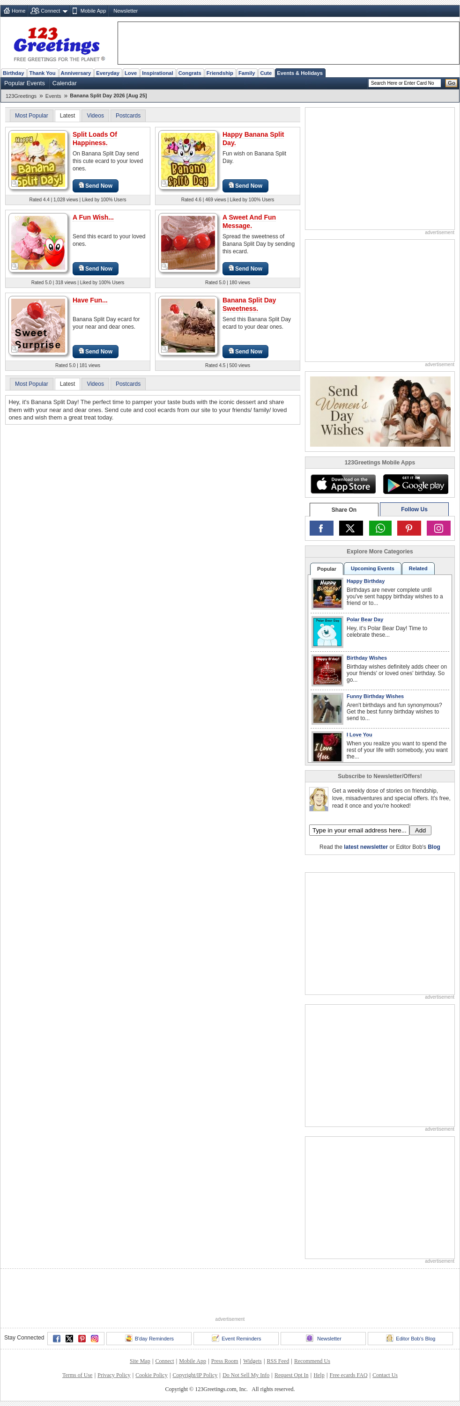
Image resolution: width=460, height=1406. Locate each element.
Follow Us (414, 509)
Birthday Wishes (367, 658)
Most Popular (31, 115)
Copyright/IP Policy (194, 1375)
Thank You (42, 73)
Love (131, 73)
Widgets (252, 1361)
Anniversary (76, 73)
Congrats (189, 73)
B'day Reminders (149, 1338)
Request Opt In (292, 1375)
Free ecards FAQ (348, 1375)
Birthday (13, 73)
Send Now (95, 185)
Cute (266, 73)
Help (318, 1375)
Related (418, 568)
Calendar (64, 83)
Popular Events (24, 83)
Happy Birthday (366, 581)
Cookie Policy (151, 1375)
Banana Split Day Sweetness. (249, 304)
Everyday (107, 73)
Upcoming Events (372, 568)
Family (246, 73)
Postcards (128, 115)
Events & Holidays (300, 73)
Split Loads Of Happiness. (95, 139)
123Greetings (21, 96)
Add (420, 830)
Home (18, 11)
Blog (434, 847)
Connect (50, 11)
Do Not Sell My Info (246, 1375)
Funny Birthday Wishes (375, 696)
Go (451, 83)
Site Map (140, 1361)
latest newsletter (366, 847)
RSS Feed (278, 1361)
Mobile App (93, 11)
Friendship (220, 73)
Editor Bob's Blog (410, 1338)
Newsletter (125, 11)
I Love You (359, 734)
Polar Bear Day (365, 619)
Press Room (224, 1361)
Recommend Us (312, 1361)
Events (53, 96)
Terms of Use (77, 1375)
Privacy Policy (113, 1375)
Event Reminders (236, 1338)
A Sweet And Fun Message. (249, 221)
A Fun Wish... (93, 217)
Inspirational (157, 73)
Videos (95, 115)
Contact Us (385, 1375)
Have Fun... (90, 300)
